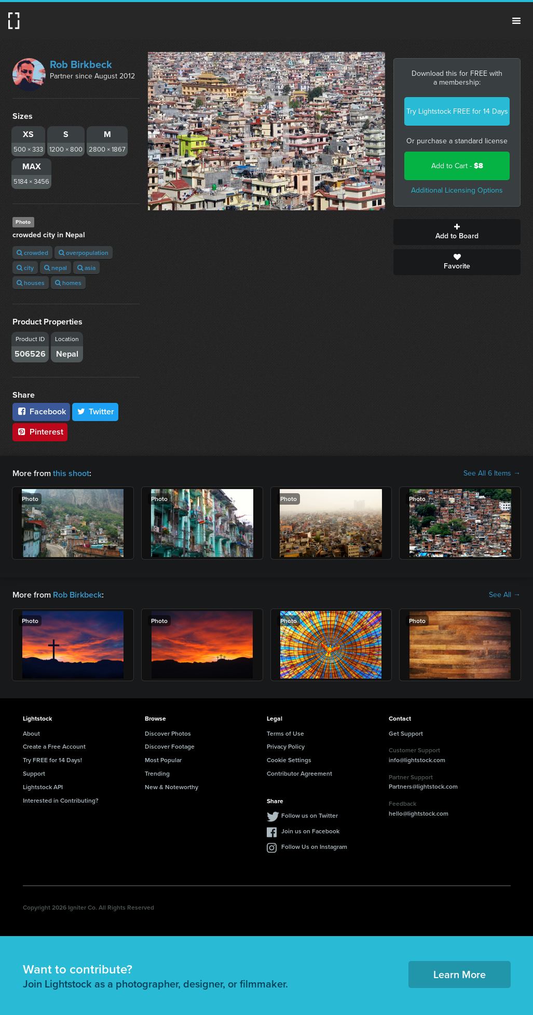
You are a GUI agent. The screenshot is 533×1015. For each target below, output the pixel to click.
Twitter (95, 411)
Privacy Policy (286, 746)
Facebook (41, 411)
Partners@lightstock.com (423, 786)
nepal (55, 267)
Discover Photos (168, 733)
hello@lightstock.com (418, 813)
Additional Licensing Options (457, 190)
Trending (157, 773)
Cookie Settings (289, 759)
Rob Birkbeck (81, 64)
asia (86, 267)
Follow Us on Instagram (314, 846)
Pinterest (40, 432)
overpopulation (83, 252)
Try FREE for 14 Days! (52, 759)
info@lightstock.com (417, 759)
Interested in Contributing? (61, 800)
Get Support (406, 733)
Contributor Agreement (299, 773)
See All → (505, 595)
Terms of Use (285, 733)
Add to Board (457, 232)
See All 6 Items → (492, 473)
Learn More (459, 974)
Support (34, 773)
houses (31, 282)
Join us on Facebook (310, 831)
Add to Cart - (457, 165)
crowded (32, 252)
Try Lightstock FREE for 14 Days (457, 111)
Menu (516, 20)
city (25, 267)
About (31, 733)
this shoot (71, 473)
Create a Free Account (54, 746)
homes (68, 282)
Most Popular (163, 759)
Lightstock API (43, 786)
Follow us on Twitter (309, 815)
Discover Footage (170, 746)
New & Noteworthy (171, 786)
